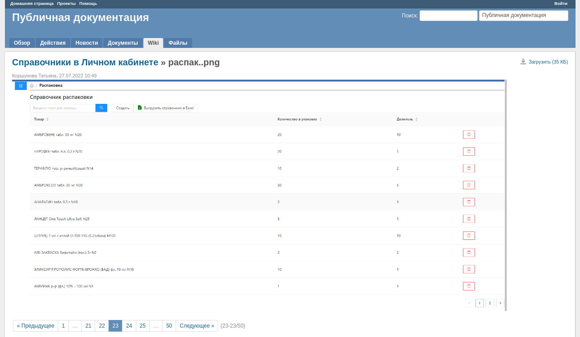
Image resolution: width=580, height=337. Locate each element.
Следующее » (197, 326)
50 (169, 326)
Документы (123, 43)
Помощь (88, 3)
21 (88, 326)
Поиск (409, 16)
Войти (561, 3)
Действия (53, 43)
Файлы (177, 43)
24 (129, 326)
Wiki (153, 43)
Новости (87, 43)
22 (102, 326)
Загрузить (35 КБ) (548, 61)
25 (143, 326)
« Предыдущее (35, 326)
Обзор (22, 43)
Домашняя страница (32, 3)
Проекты (66, 3)
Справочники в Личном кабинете (85, 62)
